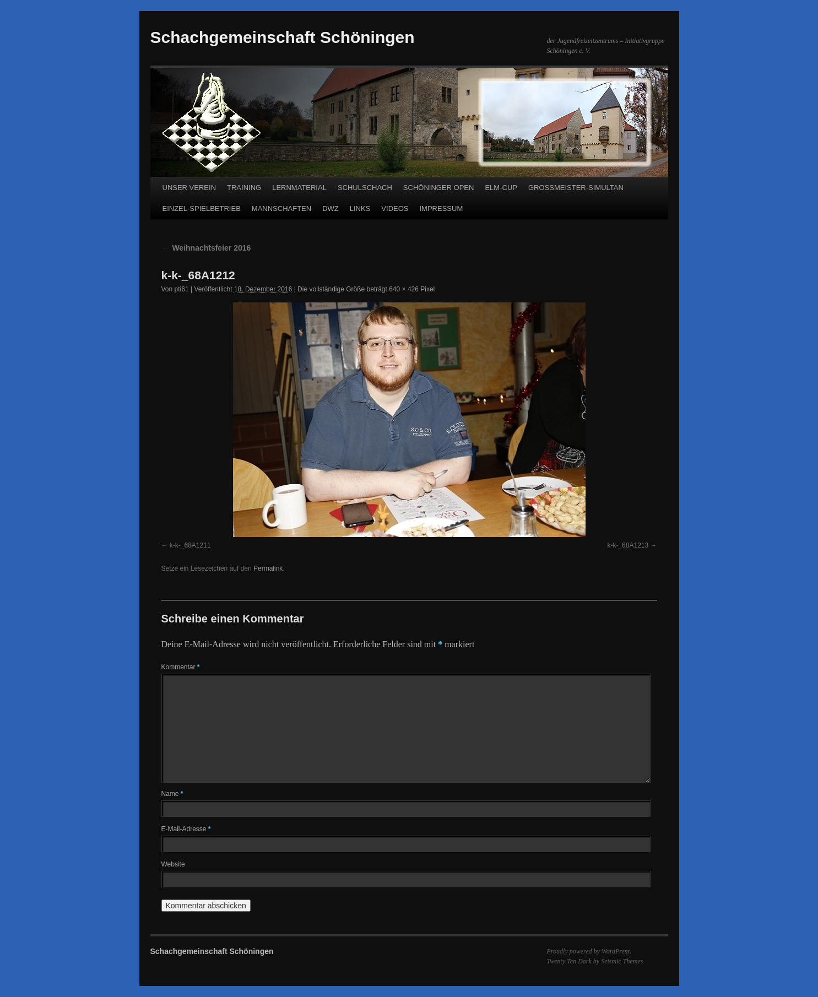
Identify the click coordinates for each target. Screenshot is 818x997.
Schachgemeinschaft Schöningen (282, 37)
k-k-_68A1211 (190, 545)
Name (172, 794)
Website (173, 864)
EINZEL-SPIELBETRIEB (201, 208)
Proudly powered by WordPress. (589, 951)
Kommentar (180, 667)
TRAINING (244, 187)
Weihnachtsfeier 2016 (206, 247)
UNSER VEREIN (189, 187)
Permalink (268, 568)
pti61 (182, 289)
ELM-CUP (501, 187)
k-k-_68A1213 (627, 545)
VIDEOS (394, 208)
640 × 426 (404, 289)
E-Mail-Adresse (186, 829)
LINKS (360, 208)
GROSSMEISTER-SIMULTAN (576, 187)
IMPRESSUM (441, 208)
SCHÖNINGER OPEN (438, 187)
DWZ (330, 208)
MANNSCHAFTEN (281, 208)
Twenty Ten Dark (569, 961)
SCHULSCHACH (365, 187)
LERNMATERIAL (299, 187)
